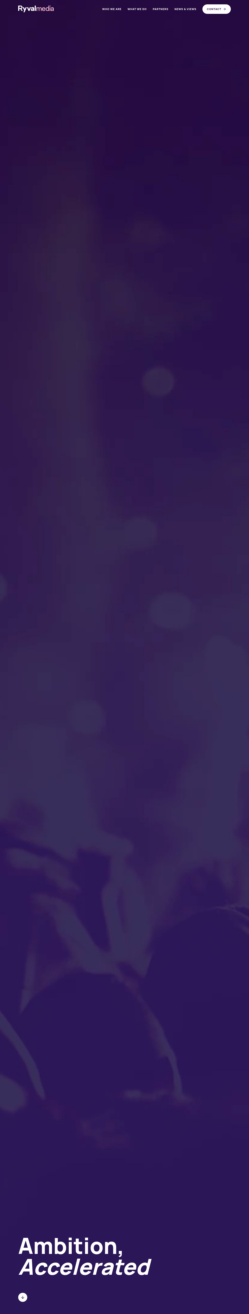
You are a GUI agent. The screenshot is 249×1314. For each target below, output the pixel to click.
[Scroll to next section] (22, 1297)
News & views (185, 9)
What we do (137, 9)
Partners (161, 9)
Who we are (112, 9)
